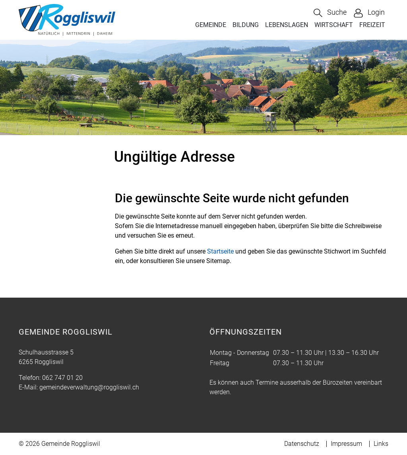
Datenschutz (301, 443)
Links (381, 443)
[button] (330, 12)
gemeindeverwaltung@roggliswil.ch (89, 387)
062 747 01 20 (62, 377)
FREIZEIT (372, 25)
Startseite (220, 251)
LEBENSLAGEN (286, 25)
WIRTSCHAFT (333, 25)
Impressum (346, 443)
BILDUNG (246, 25)
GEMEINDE (210, 25)
